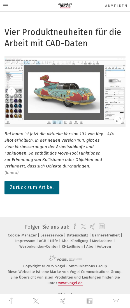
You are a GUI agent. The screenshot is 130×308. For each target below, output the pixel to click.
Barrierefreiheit (106, 235)
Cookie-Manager (23, 235)
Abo (90, 246)
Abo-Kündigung (76, 240)
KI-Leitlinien (73, 246)
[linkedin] (90, 301)
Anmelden (116, 5)
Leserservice (52, 235)
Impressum (25, 240)
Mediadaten (102, 240)
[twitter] (36, 301)
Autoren (104, 246)
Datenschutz (78, 235)
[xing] (64, 301)
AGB (43, 240)
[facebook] (11, 301)
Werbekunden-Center (39, 246)
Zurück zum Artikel (32, 187)
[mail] (117, 301)
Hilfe (54, 240)
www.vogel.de (70, 283)
